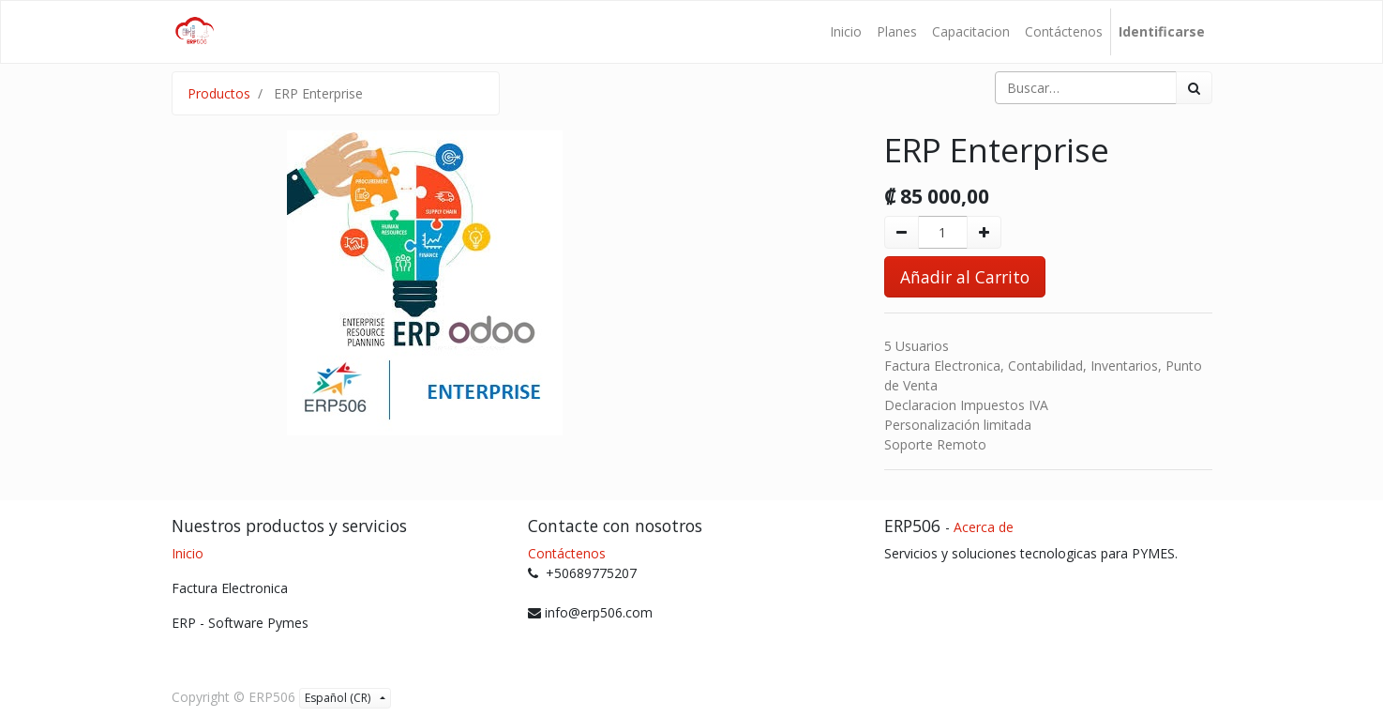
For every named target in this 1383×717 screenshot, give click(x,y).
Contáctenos (567, 553)
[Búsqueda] (1194, 87)
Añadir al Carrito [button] (965, 277)
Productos (219, 93)
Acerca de (984, 527)
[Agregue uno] (984, 232)
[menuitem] (845, 31)
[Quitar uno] (901, 232)
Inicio (187, 553)
